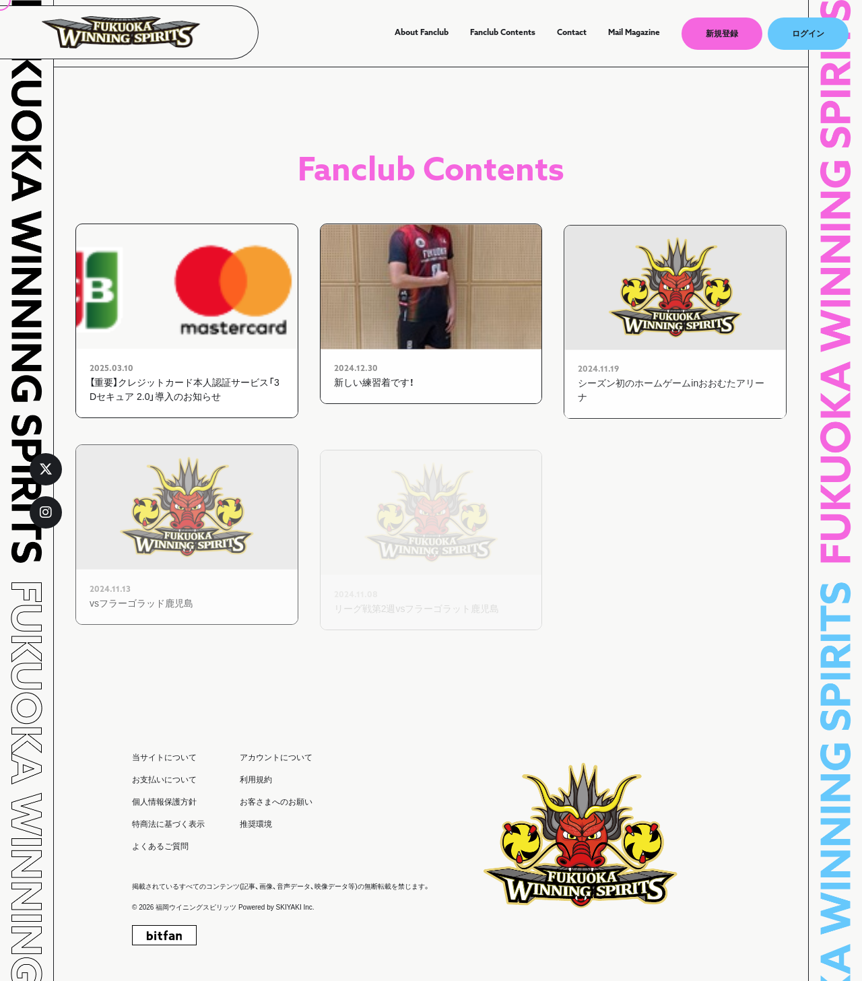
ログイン (808, 33)
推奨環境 (256, 824)
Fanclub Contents (502, 33)
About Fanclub (422, 33)
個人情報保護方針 (164, 802)
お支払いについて (164, 779)
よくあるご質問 (160, 846)
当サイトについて (164, 757)
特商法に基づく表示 (168, 824)
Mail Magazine (634, 33)
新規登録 (722, 33)
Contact (572, 33)
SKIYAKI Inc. (295, 907)
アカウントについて (276, 757)
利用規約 (256, 779)
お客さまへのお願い (276, 802)
